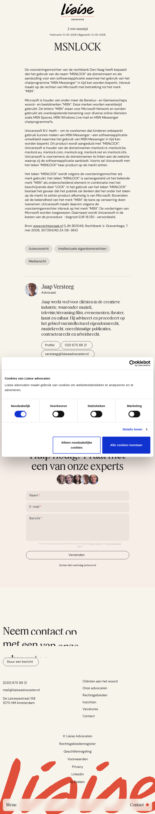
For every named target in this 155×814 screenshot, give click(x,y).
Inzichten (89, 702)
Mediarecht (37, 261)
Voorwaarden (77, 759)
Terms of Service (113, 543)
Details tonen (132, 429)
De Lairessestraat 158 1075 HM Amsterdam (19, 700)
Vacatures (90, 709)
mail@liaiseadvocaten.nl (21, 690)
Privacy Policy (94, 543)
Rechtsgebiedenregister (77, 744)
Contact (89, 716)
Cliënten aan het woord (100, 681)
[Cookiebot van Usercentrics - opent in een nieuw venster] (132, 363)
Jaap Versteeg (57, 286)
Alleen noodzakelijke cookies (76, 445)
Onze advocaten (95, 688)
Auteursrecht (39, 248)
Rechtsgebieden (95, 695)
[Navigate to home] (77, 11)
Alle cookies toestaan (126, 445)
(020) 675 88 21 (15, 683)
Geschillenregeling (78, 751)
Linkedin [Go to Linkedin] (77, 774)
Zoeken (77, 782)
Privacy (77, 767)
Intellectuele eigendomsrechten (82, 248)
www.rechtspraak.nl (48, 226)
